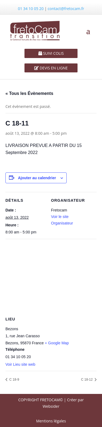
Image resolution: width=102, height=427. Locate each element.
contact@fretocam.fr (66, 8)
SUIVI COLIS (53, 53)
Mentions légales (51, 420)
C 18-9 (13, 379)
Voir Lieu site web (20, 364)
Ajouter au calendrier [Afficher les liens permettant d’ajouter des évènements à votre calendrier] (37, 178)
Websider (51, 406)
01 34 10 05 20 (31, 8)
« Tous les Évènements (29, 93)
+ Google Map (57, 343)
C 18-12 (87, 379)
